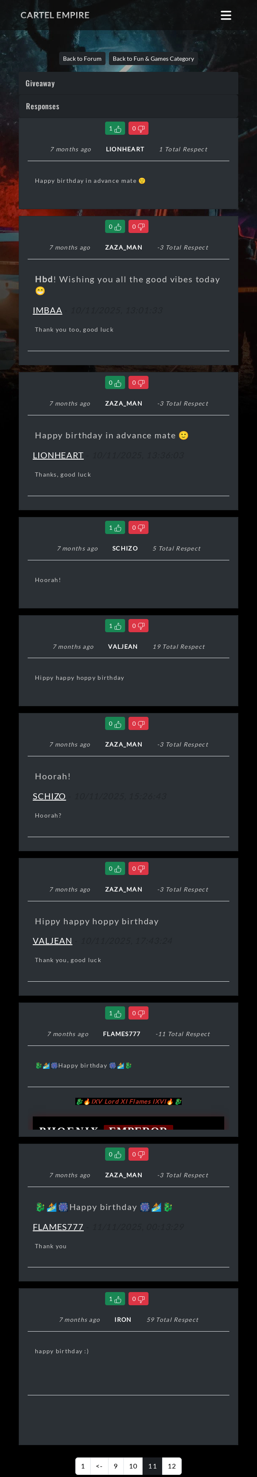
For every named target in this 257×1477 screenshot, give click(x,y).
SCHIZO (49, 796)
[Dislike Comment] (138, 128)
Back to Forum (82, 58)
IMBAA (47, 310)
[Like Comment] (115, 128)
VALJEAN (52, 940)
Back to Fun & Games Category (153, 58)
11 (152, 1466)
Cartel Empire (54, 15)
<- (99, 1466)
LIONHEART (58, 455)
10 (133, 1466)
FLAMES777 (58, 1226)
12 (172, 1466)
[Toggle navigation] (226, 15)
